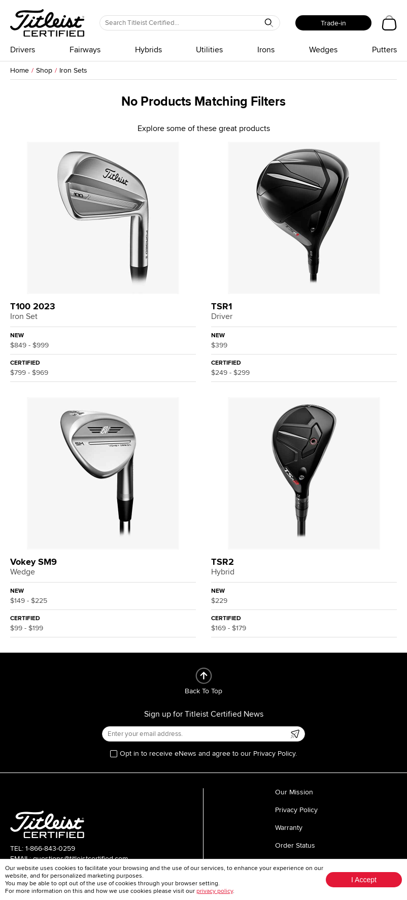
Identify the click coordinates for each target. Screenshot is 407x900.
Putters (384, 50)
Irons (266, 50)
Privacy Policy (296, 810)
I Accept (364, 880)
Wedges (323, 50)
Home (19, 70)
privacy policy (214, 891)
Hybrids (148, 50)
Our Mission (294, 792)
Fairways (85, 50)
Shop (44, 70)
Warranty (288, 827)
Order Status (295, 845)
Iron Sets (73, 70)
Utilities (209, 50)
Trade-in (333, 23)
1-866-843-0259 (50, 848)
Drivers (22, 50)
